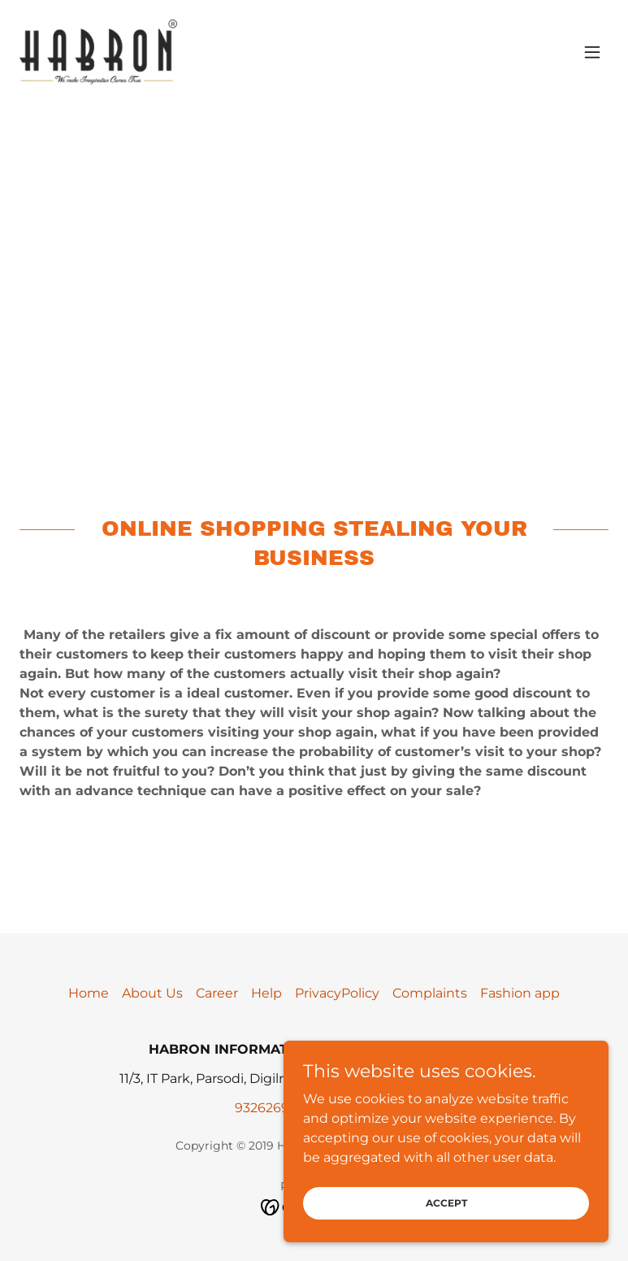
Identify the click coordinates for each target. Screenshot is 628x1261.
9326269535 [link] (273, 1107)
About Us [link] (152, 993)
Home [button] (88, 993)
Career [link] (217, 993)
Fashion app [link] (520, 993)
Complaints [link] (429, 993)
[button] (592, 52)
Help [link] (266, 993)
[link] (98, 52)
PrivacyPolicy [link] (337, 993)
